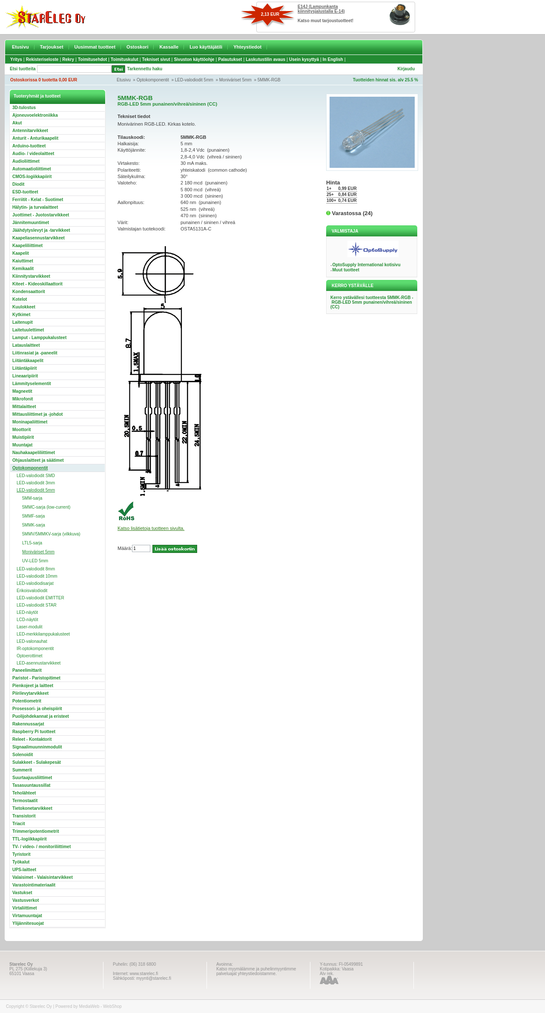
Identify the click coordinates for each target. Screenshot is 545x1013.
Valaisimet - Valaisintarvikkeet (42, 877)
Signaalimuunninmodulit (37, 747)
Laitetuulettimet (28, 330)
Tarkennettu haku (145, 68)
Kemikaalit (23, 268)
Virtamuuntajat (27, 915)
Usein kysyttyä (304, 59)
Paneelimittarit (27, 670)
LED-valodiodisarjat (35, 583)
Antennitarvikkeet (30, 130)
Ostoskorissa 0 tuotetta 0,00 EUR (43, 80)
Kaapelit (20, 253)
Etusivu (20, 46)
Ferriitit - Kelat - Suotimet (37, 199)
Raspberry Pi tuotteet (33, 731)
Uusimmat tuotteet (95, 46)
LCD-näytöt (27, 619)
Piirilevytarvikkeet (30, 693)
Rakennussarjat (28, 724)
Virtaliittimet (24, 908)
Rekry (68, 59)
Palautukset (230, 59)
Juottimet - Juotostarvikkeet (40, 215)
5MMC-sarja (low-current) (46, 507)
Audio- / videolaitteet (33, 153)
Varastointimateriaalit (33, 885)
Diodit (18, 184)
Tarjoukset (51, 46)
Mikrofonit (22, 399)
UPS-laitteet (24, 869)
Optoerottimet (30, 655)
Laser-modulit (30, 626)
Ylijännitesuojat (28, 923)
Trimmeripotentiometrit (35, 831)
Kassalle (168, 46)
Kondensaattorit (28, 291)
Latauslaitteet (26, 345)
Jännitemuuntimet (30, 222)
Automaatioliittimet (31, 169)
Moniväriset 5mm (235, 80)
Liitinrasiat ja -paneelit (34, 353)
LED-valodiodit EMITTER (40, 598)
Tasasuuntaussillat (31, 785)
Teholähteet (24, 793)
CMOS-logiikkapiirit (32, 176)
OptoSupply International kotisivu (366, 264)
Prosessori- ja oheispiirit (37, 708)
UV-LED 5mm (35, 560)
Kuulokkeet (23, 307)
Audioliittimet (26, 161)
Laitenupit (22, 322)
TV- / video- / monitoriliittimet (41, 846)
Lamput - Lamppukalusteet (39, 337)
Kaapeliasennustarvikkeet (38, 238)
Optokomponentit (153, 80)
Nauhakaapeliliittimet (33, 452)
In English (333, 59)
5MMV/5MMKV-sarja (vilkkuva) (51, 534)
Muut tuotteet (345, 270)
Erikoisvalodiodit (32, 590)
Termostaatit (24, 800)
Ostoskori (137, 46)
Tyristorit (21, 854)
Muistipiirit (23, 437)
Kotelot (19, 299)
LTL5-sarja (32, 543)
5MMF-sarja (33, 516)
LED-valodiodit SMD (36, 475)
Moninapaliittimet (29, 422)
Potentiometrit (26, 701)
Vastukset (22, 892)
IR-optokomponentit (35, 648)
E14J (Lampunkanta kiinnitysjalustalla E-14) (321, 9)
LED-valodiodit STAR (37, 605)
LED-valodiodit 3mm (36, 483)
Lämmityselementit (31, 383)
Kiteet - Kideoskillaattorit (37, 284)
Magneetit (22, 391)
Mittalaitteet (24, 406)
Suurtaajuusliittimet (32, 777)
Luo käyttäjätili (205, 46)
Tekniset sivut (156, 59)
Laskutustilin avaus (265, 59)
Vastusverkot (25, 900)
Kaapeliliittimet (27, 245)
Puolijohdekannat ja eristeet (40, 716)
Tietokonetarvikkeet (32, 808)
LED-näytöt (27, 612)
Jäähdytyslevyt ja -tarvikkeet (41, 230)
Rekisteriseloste (42, 59)
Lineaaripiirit (25, 376)
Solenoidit (22, 754)
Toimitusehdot (92, 59)
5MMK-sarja (33, 525)
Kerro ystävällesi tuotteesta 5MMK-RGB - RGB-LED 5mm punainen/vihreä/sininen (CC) (371, 302)
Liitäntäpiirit (24, 368)
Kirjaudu (406, 68)
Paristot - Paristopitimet (36, 678)
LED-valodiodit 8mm (36, 569)
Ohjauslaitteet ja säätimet (38, 460)
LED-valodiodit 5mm (194, 80)
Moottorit (21, 429)
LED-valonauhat (32, 641)
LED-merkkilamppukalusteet (43, 634)
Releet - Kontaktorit (32, 739)
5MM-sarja (32, 498)
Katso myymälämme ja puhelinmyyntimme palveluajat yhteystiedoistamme (256, 971)
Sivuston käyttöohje (194, 59)
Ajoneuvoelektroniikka (35, 115)
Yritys (16, 59)
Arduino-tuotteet (29, 146)
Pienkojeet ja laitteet (32, 685)
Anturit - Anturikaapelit (35, 138)
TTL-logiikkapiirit (29, 839)
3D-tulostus (24, 107)
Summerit (22, 770)
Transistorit (23, 816)
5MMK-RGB (269, 80)
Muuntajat (22, 445)
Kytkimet (21, 314)
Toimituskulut (124, 59)
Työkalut (20, 862)
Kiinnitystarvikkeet (31, 276)
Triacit (18, 823)
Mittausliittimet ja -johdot (37, 414)
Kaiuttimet (22, 261)
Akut (17, 123)
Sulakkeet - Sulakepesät (36, 762)
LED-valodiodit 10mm (37, 576)
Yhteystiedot (247, 46)
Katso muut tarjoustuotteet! (325, 20)
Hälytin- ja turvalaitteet (35, 207)
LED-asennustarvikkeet (38, 663)
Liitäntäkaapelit (27, 360)
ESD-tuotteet (25, 192)
